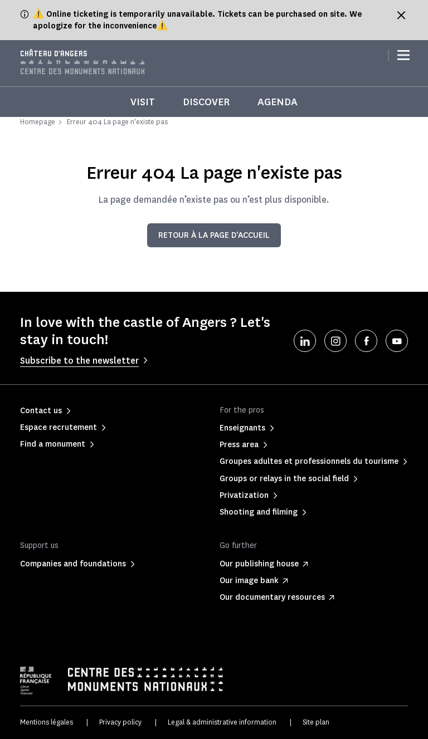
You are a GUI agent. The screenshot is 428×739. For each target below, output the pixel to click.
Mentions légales (46, 722)
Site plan (316, 722)
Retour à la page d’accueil (214, 235)
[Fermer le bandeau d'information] (401, 15)
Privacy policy (120, 722)
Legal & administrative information (222, 722)
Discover (206, 102)
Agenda (277, 102)
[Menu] (403, 56)
